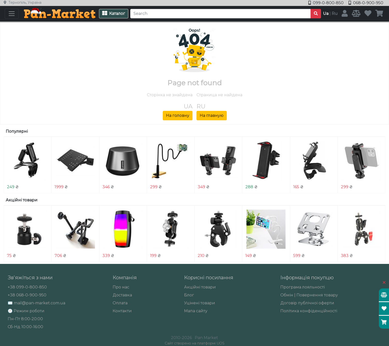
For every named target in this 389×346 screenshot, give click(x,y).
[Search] (220, 13)
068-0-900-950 (366, 2)
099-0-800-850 (326, 2)
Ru (335, 13)
